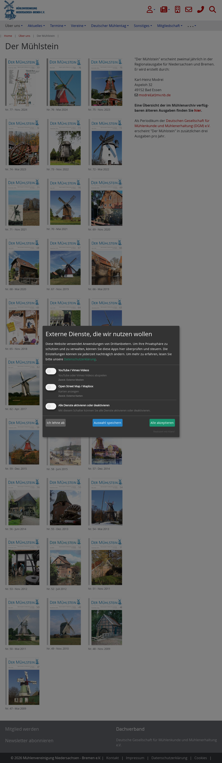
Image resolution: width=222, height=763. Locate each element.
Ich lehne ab (56, 423)
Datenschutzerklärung (80, 359)
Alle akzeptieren (162, 423)
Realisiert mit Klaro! (164, 431)
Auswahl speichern (107, 423)
